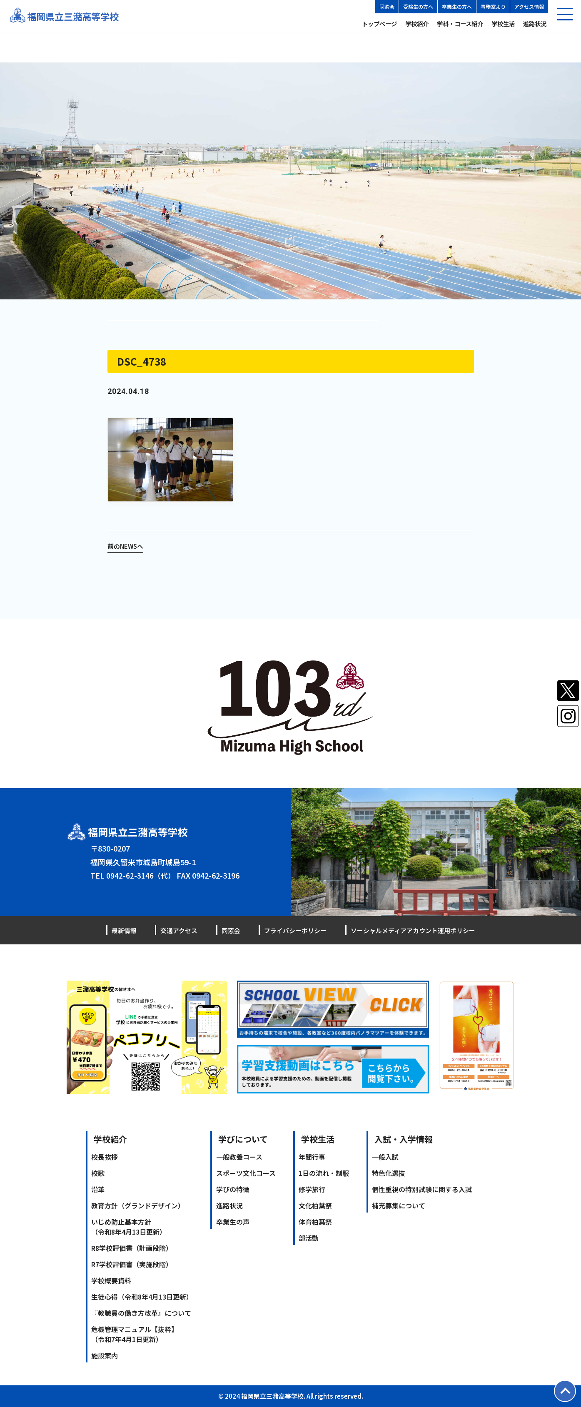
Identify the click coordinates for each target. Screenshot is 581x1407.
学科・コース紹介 (460, 23)
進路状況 (534, 23)
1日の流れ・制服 (324, 1173)
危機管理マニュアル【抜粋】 (134, 1334)
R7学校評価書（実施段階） (131, 1264)
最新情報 (125, 930)
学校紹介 (417, 23)
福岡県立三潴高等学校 (77, 16)
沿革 (98, 1189)
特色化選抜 (388, 1173)
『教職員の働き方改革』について (141, 1313)
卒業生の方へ (457, 6)
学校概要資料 (111, 1280)
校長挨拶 (104, 1157)
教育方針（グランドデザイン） (138, 1205)
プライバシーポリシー (289, 930)
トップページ (379, 23)
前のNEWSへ (126, 546)
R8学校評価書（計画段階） (131, 1248)
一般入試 (385, 1157)
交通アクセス (177, 930)
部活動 (309, 1238)
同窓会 (386, 6)
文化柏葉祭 (315, 1205)
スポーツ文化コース (246, 1173)
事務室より (493, 6)
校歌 (98, 1173)
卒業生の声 (232, 1222)
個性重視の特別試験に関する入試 (422, 1189)
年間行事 (312, 1157)
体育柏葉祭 (315, 1222)
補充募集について (398, 1205)
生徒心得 (142, 1297)
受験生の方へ (418, 6)
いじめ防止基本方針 (128, 1227)
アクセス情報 (529, 6)
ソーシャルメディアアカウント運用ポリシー (408, 930)
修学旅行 (312, 1189)
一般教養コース (239, 1157)
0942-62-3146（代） (141, 875)
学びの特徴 (232, 1189)
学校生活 (503, 23)
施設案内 (104, 1355)
